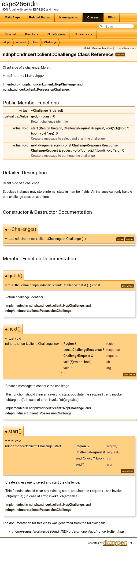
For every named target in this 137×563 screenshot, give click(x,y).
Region (45, 128)
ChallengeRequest (77, 128)
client (35, 42)
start (34, 128)
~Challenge (39, 110)
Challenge (50, 42)
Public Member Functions (98, 48)
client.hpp (32, 76)
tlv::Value (21, 116)
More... (46, 67)
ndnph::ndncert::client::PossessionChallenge (36, 89)
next (34, 145)
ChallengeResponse (86, 145)
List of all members (125, 48)
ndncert (21, 42)
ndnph (7, 42)
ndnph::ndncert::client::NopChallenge (48, 84)
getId (34, 116)
